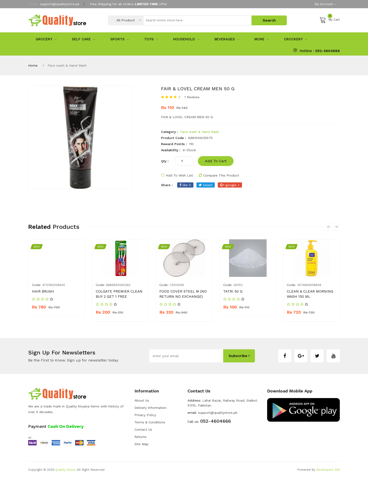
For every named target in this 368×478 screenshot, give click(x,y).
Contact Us (143, 429)
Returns (140, 437)
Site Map (141, 444)
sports (119, 39)
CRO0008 (177, 285)
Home (33, 65)
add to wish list (177, 175)
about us (141, 400)
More (261, 39)
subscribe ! (239, 356)
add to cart (215, 161)
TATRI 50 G (232, 291)
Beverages (227, 39)
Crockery (295, 39)
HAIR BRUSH (43, 291)
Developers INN (328, 469)
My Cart (329, 19)
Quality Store (65, 469)
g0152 (238, 285)
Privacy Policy (145, 415)
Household (186, 39)
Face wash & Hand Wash (199, 132)
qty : (165, 161)
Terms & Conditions (149, 422)
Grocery (46, 39)
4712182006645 (53, 285)
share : (166, 185)
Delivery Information (150, 408)
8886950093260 (118, 285)
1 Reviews (191, 97)
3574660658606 (309, 285)
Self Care (83, 39)
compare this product (219, 175)
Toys (151, 39)
